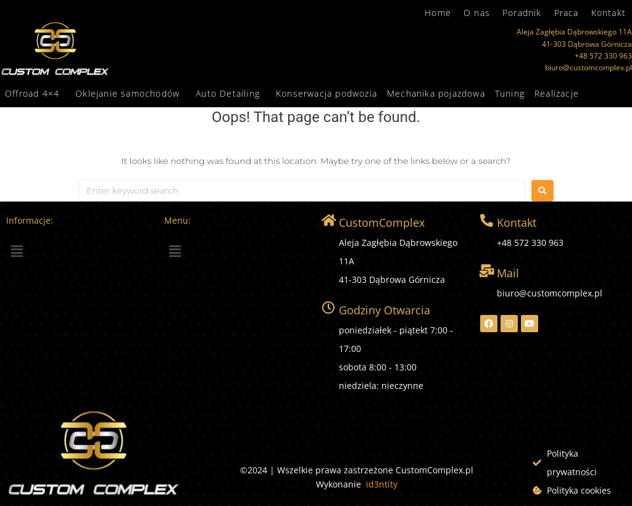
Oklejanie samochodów (127, 93)
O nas (477, 12)
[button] (35, 93)
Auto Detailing (228, 93)
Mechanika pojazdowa (436, 93)
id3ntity (381, 484)
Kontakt (608, 12)
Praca (566, 12)
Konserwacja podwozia (326, 93)
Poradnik (522, 12)
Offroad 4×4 (32, 93)
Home (438, 12)
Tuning (510, 93)
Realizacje (556, 93)
